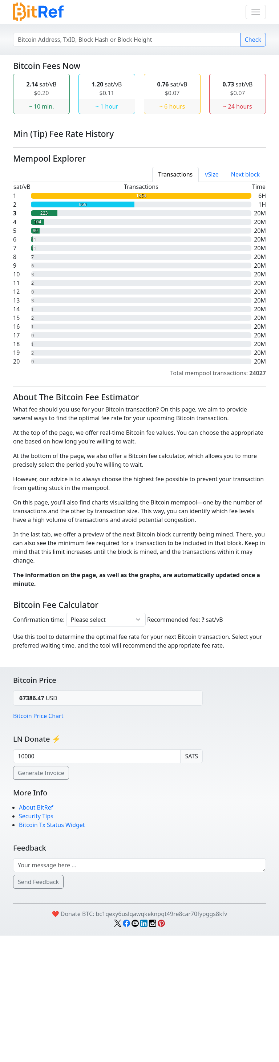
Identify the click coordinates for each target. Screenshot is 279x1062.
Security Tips (36, 943)
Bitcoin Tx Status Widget (52, 951)
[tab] (175, 300)
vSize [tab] (212, 301)
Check (253, 40)
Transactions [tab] (175, 301)
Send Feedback (38, 1008)
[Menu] (256, 12)
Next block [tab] (245, 301)
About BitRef (36, 934)
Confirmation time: (39, 746)
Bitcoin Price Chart (38, 842)
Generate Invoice (41, 899)
